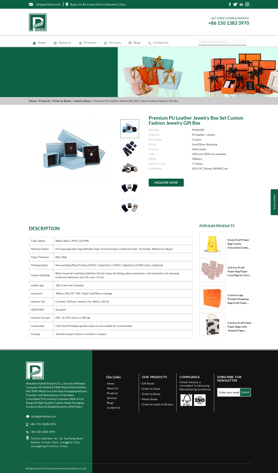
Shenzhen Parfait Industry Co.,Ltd (69, 468)
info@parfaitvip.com (43, 416)
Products (90, 42)
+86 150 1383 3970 (228, 23)
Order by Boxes (62, 100)
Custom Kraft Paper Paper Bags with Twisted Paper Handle (240, 326)
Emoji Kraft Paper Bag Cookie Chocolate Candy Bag (238, 244)
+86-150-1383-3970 (43, 431)
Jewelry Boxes (83, 100)
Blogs (137, 42)
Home (42, 42)
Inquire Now (166, 182)
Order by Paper (151, 388)
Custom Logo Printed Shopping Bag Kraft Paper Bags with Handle (238, 299)
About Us (64, 42)
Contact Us (161, 42)
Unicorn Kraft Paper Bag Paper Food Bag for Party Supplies (239, 271)
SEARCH (246, 42)
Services (115, 42)
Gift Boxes (148, 383)
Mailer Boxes (150, 399)
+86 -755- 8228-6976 (43, 424)
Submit (245, 392)
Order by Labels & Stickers (157, 404)
